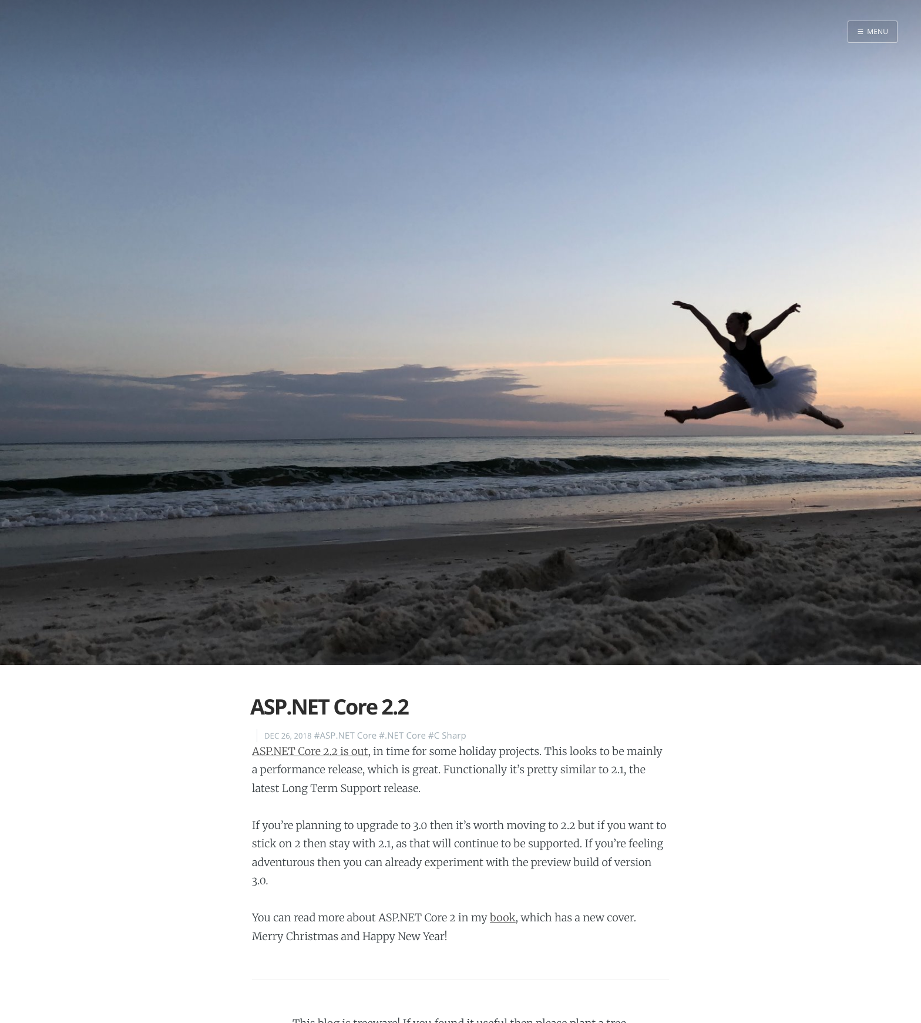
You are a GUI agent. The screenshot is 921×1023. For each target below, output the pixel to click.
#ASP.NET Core (345, 736)
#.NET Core (402, 736)
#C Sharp (447, 736)
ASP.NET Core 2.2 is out (310, 751)
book (503, 917)
